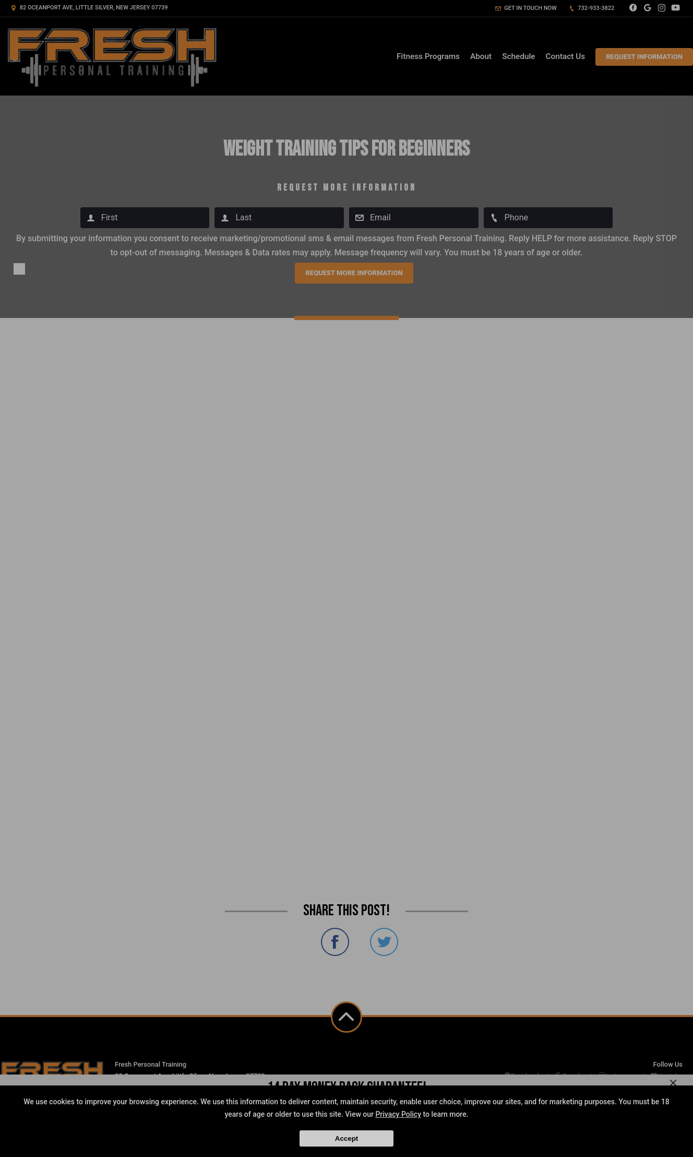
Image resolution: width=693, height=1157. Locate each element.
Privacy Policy (398, 1114)
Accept (346, 1138)
